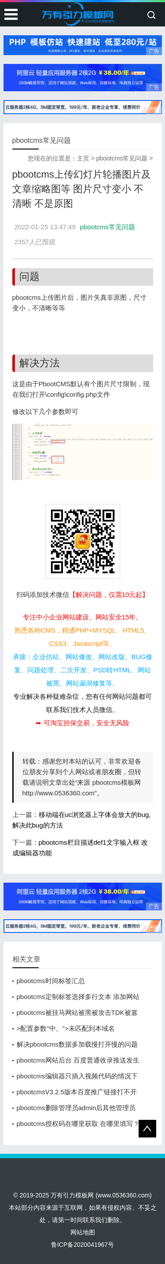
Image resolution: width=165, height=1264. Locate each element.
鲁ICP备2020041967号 (82, 1244)
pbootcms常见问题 (122, 158)
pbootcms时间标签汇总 (51, 980)
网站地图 (82, 1232)
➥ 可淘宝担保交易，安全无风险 (82, 723)
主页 (83, 158)
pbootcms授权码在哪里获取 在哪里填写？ (78, 1123)
